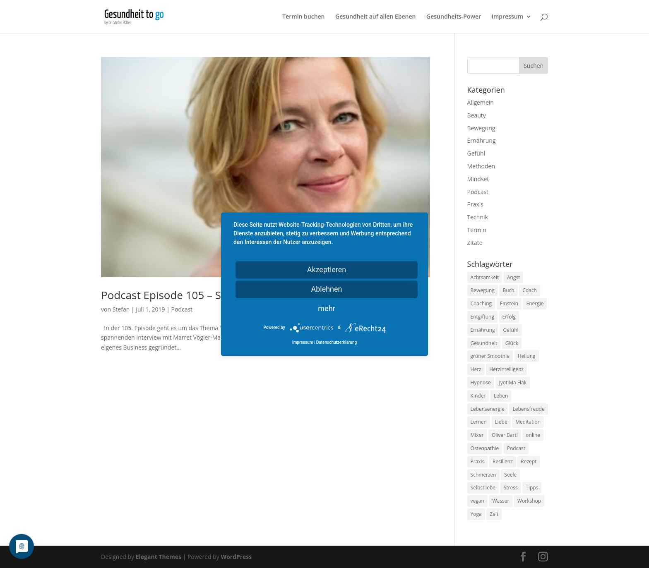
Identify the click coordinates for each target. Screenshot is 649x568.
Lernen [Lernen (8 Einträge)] (479, 421)
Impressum (507, 17)
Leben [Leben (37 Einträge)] (501, 395)
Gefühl (476, 153)
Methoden (481, 166)
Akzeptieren (326, 269)
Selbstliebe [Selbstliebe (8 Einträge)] (483, 487)
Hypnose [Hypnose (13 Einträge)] (481, 382)
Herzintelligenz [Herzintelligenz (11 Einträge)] (506, 369)
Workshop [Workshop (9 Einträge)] (529, 500)
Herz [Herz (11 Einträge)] (476, 369)
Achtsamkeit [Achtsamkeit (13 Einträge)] (485, 277)
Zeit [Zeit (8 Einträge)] (494, 514)
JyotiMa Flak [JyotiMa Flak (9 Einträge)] (512, 382)
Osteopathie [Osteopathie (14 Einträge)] (485, 448)
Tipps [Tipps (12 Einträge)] (532, 487)
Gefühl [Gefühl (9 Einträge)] (510, 329)
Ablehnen (326, 289)
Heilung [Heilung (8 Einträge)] (527, 355)
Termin (476, 230)
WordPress (236, 557)
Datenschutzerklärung (336, 342)
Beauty (476, 115)
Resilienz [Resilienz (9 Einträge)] (503, 461)
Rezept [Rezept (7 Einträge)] (528, 461)
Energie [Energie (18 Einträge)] (534, 303)
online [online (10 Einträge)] (533, 435)
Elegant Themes (158, 557)
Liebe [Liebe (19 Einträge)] (501, 421)
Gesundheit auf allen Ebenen (375, 17)
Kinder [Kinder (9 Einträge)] (478, 395)
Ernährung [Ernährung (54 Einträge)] (483, 329)
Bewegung (481, 128)
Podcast (182, 309)
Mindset (478, 179)
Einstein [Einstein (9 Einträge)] (509, 303)
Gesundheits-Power (453, 17)
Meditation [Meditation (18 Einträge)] (528, 421)
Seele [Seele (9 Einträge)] (510, 474)
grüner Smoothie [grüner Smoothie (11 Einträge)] (490, 355)
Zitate (475, 243)
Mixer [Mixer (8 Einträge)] (477, 435)
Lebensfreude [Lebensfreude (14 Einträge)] (528, 408)
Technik (477, 217)
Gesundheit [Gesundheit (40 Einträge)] (484, 343)
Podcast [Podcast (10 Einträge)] (516, 448)
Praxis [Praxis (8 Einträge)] (478, 461)
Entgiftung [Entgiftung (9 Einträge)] (482, 316)
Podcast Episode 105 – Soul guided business (211, 295)
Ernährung (481, 140)
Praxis (475, 204)
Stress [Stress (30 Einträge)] (511, 487)
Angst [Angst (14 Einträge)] (513, 277)
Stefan (121, 309)
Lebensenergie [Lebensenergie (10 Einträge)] (488, 408)
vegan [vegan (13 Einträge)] (477, 500)
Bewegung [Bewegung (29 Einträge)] (483, 290)
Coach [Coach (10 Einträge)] (529, 290)
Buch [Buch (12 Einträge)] (508, 290)
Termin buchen (303, 17)
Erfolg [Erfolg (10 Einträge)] (509, 316)
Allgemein (480, 102)
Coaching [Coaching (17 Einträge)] (481, 303)
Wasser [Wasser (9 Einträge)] (500, 500)
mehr (326, 308)
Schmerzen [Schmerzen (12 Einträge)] (483, 474)
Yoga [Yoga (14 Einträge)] (476, 514)
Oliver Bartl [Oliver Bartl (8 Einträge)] (505, 435)
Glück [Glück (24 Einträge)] (511, 343)
